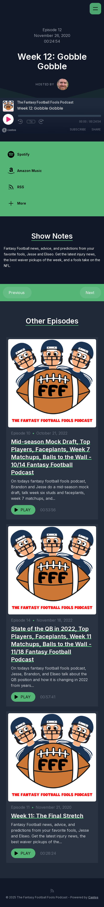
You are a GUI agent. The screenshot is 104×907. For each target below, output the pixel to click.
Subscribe (78, 129)
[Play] (8, 119)
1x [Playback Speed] (31, 121)
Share (96, 129)
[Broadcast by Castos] (9, 130)
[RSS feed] (52, 890)
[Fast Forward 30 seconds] (41, 121)
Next (90, 292)
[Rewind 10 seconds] (20, 121)
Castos (93, 897)
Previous (17, 292)
